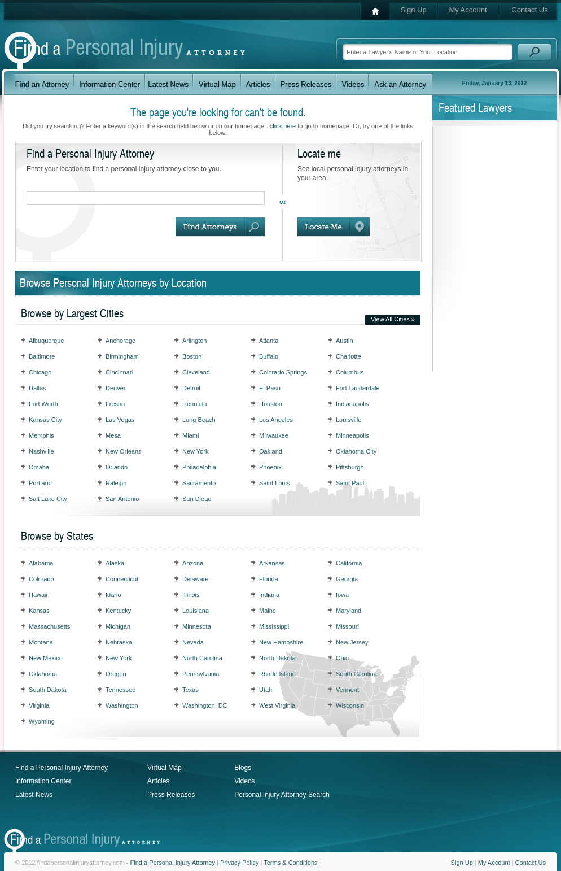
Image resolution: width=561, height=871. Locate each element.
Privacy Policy (239, 862)
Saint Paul (350, 483)
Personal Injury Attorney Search (282, 795)
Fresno (115, 403)
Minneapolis (352, 435)
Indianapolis (352, 403)
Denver (115, 388)
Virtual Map (164, 768)
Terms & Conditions (290, 862)
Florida (268, 579)
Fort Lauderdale (358, 388)
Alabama (41, 563)
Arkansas (272, 563)
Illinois (191, 594)
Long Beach (199, 419)
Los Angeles (276, 419)
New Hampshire (281, 642)
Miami (190, 435)
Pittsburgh (350, 467)
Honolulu (194, 403)
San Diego (196, 498)
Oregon (116, 673)
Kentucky (118, 610)
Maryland (348, 610)
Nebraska (119, 642)
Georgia (347, 579)
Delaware (195, 579)
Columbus (350, 372)
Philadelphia (199, 467)
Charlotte (348, 356)
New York (195, 451)
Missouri (347, 626)
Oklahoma (43, 673)
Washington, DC (204, 705)
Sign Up (413, 10)
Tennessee (120, 689)
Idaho (113, 594)
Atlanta (268, 340)
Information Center (43, 781)
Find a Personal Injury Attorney (61, 768)
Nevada (193, 642)
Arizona (192, 563)
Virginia (39, 705)
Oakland (270, 451)
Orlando (117, 467)
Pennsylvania (200, 673)
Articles (158, 781)
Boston (191, 356)
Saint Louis (274, 483)
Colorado (41, 579)
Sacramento (199, 483)
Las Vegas (120, 419)
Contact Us (529, 10)
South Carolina (356, 673)
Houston (270, 403)
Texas (190, 689)
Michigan (118, 626)
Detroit (191, 388)
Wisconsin (350, 705)
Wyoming (42, 721)
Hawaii (38, 594)
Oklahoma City (356, 451)
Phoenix (270, 467)
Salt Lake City (48, 498)
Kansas (39, 610)
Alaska (115, 563)
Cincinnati (119, 372)
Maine (267, 610)
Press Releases (171, 795)
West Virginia (277, 705)
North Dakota (277, 658)
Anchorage (120, 340)
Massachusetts (49, 626)
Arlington (194, 340)
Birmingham (122, 356)
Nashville (41, 451)
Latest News (33, 795)
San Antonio (122, 498)
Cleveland (196, 372)
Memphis (41, 435)
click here (283, 126)
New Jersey (352, 642)
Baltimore (42, 356)
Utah (265, 689)
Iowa (342, 594)
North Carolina (202, 658)
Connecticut (122, 579)
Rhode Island (277, 673)
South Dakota (48, 689)
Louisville (348, 419)
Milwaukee (273, 435)
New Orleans (124, 451)
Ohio (342, 658)
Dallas (37, 388)
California (349, 563)
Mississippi (274, 626)
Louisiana (195, 610)
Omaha (39, 467)
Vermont (347, 689)
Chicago (40, 372)
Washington (122, 705)
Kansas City (45, 419)
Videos (244, 781)
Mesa (113, 435)
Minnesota (196, 626)
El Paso (269, 388)
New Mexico (46, 658)
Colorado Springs (283, 372)
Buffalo (268, 356)
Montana (41, 642)
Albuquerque (46, 340)
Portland (40, 483)
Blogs (242, 768)
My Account (468, 10)
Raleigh (116, 483)
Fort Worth (43, 403)
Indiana (269, 594)
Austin (344, 340)
